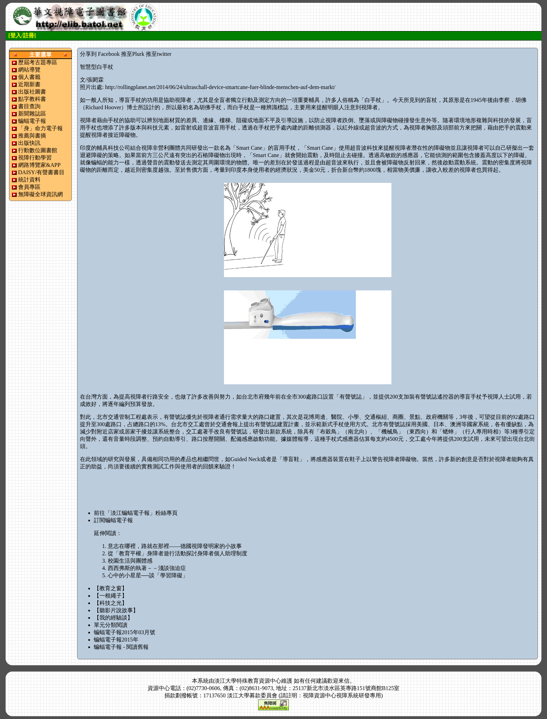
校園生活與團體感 (130, 561)
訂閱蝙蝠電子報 (113, 520)
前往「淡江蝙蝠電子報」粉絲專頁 (136, 513)
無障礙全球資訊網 (40, 194)
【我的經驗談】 (113, 618)
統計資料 (29, 180)
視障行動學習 (35, 158)
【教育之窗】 (110, 588)
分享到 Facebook (100, 54)
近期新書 (29, 84)
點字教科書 (32, 99)
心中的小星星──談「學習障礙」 (148, 575)
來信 (344, 681)
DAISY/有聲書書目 (41, 172)
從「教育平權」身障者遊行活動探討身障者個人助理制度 (177, 553)
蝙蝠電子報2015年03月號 (124, 632)
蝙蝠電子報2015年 (116, 640)
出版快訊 (29, 143)
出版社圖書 (32, 92)
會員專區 (29, 187)
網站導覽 (29, 70)
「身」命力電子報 (40, 128)
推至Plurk (132, 54)
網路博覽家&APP (39, 165)
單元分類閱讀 (110, 625)
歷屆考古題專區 (37, 62)
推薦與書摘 (32, 136)
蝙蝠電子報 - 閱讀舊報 (121, 647)
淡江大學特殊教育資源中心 (247, 681)
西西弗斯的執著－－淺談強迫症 (147, 568)
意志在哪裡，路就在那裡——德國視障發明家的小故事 (175, 546)
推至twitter (159, 54)
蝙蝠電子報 (32, 121)
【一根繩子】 (110, 596)
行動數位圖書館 (37, 150)
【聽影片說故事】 (116, 610)
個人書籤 (29, 77)
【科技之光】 (110, 603)
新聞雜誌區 (32, 114)
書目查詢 (29, 106)
